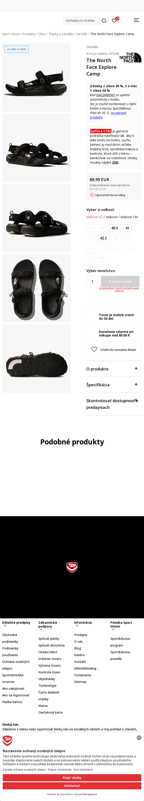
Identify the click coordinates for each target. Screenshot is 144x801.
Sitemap (80, 682)
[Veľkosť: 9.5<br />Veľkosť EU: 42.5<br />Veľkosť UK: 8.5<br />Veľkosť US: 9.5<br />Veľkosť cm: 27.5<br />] (103, 238)
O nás (78, 641)
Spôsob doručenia (51, 645)
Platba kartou (12, 702)
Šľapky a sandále (61, 34)
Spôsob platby (48, 638)
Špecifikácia (111, 384)
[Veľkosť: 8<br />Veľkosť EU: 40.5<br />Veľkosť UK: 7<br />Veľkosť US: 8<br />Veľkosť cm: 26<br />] (115, 228)
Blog (77, 648)
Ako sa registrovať (15, 695)
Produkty (28, 34)
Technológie (47, 685)
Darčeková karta (50, 712)
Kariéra (79, 655)
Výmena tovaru (49, 665)
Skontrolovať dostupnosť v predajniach (112, 403)
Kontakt (80, 661)
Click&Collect (47, 652)
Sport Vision (11, 34)
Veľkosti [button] (111, 217)
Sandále (81, 34)
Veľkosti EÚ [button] (94, 217)
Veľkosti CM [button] (129, 217)
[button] (85, 20)
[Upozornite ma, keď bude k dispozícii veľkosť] (90, 228)
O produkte (111, 369)
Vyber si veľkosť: (100, 210)
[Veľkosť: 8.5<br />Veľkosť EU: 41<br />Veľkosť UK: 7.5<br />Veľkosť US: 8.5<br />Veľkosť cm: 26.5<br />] (127, 228)
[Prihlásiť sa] (114, 20)
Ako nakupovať (13, 688)
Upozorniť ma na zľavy (110, 195)
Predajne (80, 635)
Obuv (42, 34)
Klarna (43, 706)
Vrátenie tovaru (49, 659)
